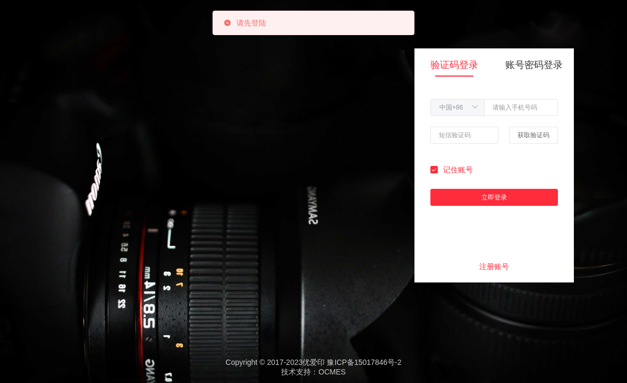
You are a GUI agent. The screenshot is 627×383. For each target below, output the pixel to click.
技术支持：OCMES (313, 372)
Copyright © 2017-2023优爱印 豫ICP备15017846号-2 (314, 362)
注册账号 (494, 266)
